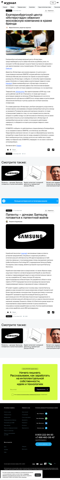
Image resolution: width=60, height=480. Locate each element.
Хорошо (38, 474)
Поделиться (49, 10)
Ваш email (14, 393)
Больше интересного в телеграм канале (30, 201)
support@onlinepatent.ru (40, 443)
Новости (9, 10)
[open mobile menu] (58, 2)
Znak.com (21, 68)
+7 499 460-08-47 (44, 441)
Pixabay (20, 148)
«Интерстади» (21, 94)
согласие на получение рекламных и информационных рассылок (28, 398)
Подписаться (42, 393)
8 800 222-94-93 (43, 438)
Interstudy (20, 83)
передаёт (25, 254)
